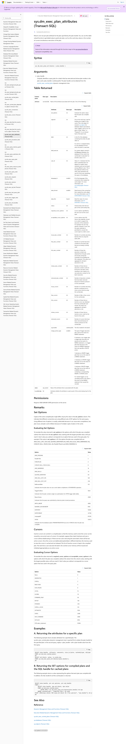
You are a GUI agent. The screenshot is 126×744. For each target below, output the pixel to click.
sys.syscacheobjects (82, 49)
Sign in (122, 2)
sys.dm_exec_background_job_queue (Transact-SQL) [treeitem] (13, 85)
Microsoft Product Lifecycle (48, 7)
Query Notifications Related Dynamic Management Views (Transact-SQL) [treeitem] (11, 255)
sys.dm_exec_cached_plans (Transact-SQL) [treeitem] (12, 98)
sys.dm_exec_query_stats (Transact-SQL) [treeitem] (11, 173)
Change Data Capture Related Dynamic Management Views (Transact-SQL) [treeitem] (11, 36)
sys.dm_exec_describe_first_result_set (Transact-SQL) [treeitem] (13, 122)
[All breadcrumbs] (35, 15)
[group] (63, 689)
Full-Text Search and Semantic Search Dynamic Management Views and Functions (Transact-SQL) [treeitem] (11, 225)
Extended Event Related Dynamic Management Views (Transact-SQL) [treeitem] (11, 210)
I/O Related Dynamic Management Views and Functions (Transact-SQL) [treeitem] (10, 241)
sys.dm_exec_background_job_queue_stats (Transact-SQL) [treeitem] (13, 92)
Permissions (109, 25)
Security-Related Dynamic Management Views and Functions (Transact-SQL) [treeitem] (10, 277)
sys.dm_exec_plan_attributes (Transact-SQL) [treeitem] (12, 135)
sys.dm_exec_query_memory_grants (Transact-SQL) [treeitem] (13, 147)
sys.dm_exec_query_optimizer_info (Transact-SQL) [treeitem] (12, 154)
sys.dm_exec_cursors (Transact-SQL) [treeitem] (13, 116)
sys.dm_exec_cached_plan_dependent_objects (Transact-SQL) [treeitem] (13, 104)
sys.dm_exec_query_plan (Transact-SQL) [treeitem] (11, 160)
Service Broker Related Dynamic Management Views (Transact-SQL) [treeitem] (11, 292)
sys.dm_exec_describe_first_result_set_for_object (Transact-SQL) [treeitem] (13, 129)
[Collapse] (21, 14)
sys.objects (82, 125)
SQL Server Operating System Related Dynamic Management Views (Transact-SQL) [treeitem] (11, 306)
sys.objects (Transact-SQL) (41, 724)
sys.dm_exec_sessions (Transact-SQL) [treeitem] (10, 183)
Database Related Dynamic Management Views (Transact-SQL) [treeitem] (11, 63)
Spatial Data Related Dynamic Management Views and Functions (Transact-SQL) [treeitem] (11, 299)
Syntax (107, 19)
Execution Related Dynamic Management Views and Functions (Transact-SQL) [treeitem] (12, 77)
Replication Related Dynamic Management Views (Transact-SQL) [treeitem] (11, 263)
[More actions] (90, 15)
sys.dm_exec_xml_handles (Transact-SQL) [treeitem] (11, 204)
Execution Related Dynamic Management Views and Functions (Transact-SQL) (56, 16)
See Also (108, 32)
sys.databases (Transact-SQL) (42, 720)
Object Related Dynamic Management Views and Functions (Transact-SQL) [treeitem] (10, 248)
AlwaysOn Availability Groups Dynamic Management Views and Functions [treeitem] (12, 29)
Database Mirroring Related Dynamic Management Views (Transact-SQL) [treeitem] (11, 56)
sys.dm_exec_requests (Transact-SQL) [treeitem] (10, 178)
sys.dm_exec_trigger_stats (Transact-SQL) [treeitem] (11, 198)
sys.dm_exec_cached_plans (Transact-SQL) (46, 716)
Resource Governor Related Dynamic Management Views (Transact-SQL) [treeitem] (11, 270)
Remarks (108, 28)
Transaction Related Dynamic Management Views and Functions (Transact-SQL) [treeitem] (10, 313)
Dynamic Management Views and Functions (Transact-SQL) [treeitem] (12, 23)
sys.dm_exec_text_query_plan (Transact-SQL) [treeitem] (12, 193)
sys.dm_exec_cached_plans (45, 83)
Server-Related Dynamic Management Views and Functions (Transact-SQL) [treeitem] (10, 284)
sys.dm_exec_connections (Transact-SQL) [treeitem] (11, 111)
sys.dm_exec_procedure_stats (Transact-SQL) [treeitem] (12, 141)
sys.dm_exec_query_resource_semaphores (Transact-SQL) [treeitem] (13, 166)
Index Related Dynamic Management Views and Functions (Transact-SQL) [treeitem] (10, 234)
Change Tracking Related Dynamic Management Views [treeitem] (12, 42)
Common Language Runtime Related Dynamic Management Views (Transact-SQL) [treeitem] (11, 48)
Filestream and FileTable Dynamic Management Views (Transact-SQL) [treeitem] (11, 217)
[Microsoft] (3, 2)
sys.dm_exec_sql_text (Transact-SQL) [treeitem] (13, 188)
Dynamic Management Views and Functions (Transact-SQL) (51, 709)
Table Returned (109, 23)
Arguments (108, 21)
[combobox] (11, 18)
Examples (108, 30)
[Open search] (118, 2)
